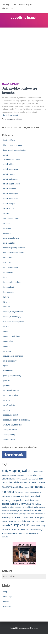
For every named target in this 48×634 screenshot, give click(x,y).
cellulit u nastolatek (10, 199)
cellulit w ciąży (9, 204)
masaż (5, 331)
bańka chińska (9, 140)
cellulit (5, 155)
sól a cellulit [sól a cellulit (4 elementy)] (30, 529)
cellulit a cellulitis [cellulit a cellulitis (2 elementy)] (38, 471)
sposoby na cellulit (10, 415)
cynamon (6, 223)
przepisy (6, 385)
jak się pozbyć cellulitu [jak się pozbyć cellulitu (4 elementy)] (26, 492)
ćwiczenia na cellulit (11, 218)
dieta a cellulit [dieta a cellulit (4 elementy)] (33, 479)
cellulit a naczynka (10, 169)
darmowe (7, 233)
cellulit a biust (8, 164)
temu (17, 119)
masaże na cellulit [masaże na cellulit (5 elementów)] (22, 507)
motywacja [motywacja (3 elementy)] (34, 507)
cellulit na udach (9, 189)
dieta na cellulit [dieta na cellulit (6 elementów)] (29, 482)
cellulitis (6, 213)
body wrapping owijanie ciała (14, 150)
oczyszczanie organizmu (13, 356)
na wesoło (7, 351)
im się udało (8, 272)
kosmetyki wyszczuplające (13, 322)
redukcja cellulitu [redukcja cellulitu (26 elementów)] (19, 525)
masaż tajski (8, 341)
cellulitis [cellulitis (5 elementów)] (13, 475)
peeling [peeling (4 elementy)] (17, 514)
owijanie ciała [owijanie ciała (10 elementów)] (34, 510)
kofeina (6, 297)
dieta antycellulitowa (11, 238)
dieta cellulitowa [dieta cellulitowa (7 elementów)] (15, 482)
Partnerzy (7, 606)
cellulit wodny (8, 208)
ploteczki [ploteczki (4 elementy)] (34, 514)
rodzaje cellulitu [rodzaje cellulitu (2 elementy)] (35, 525)
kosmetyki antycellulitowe (13, 312)
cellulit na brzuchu (10, 84)
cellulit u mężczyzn (10, 194)
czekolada (7, 228)
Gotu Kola (7, 263)
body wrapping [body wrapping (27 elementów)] (12, 470)
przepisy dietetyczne (11, 390)
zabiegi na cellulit (10, 430)
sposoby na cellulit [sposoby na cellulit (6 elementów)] (17, 529)
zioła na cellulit (9, 439)
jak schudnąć (8, 287)
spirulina (6, 410)
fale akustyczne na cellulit (13, 253)
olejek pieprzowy (10, 361)
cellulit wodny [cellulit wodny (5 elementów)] (13, 479)
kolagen (6, 302)
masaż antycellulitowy (11, 336)
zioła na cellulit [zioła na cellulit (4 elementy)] (24, 533)
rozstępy (6, 400)
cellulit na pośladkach (11, 184)
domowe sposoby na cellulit (14, 248)
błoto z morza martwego (12, 145)
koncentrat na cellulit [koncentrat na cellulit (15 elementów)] (29, 496)
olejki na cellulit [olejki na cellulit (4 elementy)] (21, 511)
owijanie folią (8, 371)
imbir (5, 277)
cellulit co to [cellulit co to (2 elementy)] (5, 475)
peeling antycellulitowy (12, 376)
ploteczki (6, 380)
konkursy (6, 307)
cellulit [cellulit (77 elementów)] (27, 470)
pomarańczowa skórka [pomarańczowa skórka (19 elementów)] (22, 517)
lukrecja (6, 326)
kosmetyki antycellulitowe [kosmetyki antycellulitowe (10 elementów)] (15, 500)
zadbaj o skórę (9, 435)
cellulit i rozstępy (9, 174)
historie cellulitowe (10, 267)
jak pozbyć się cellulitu (12, 282)
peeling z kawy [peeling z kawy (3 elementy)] (25, 514)
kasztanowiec (8, 292)
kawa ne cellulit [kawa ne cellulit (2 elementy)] (12, 496)
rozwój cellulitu (9, 405)
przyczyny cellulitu (10, 395)
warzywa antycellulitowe (12, 425)
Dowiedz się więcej (10, 115)
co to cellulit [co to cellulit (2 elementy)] (23, 479)
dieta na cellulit (9, 243)
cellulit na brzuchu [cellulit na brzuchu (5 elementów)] (24, 475)
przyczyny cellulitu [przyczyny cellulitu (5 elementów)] (18, 521)
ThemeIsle (34, 628)
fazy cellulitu (8, 258)
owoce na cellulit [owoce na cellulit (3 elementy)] (7, 514)
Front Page (7, 597)
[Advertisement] (24, 53)
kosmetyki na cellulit (12, 159)
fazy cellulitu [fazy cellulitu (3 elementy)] (25, 487)
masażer (6, 346)
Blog (5, 592)
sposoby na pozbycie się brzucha (16, 420)
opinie (5, 366)
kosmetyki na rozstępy (12, 317)
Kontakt (6, 601)
